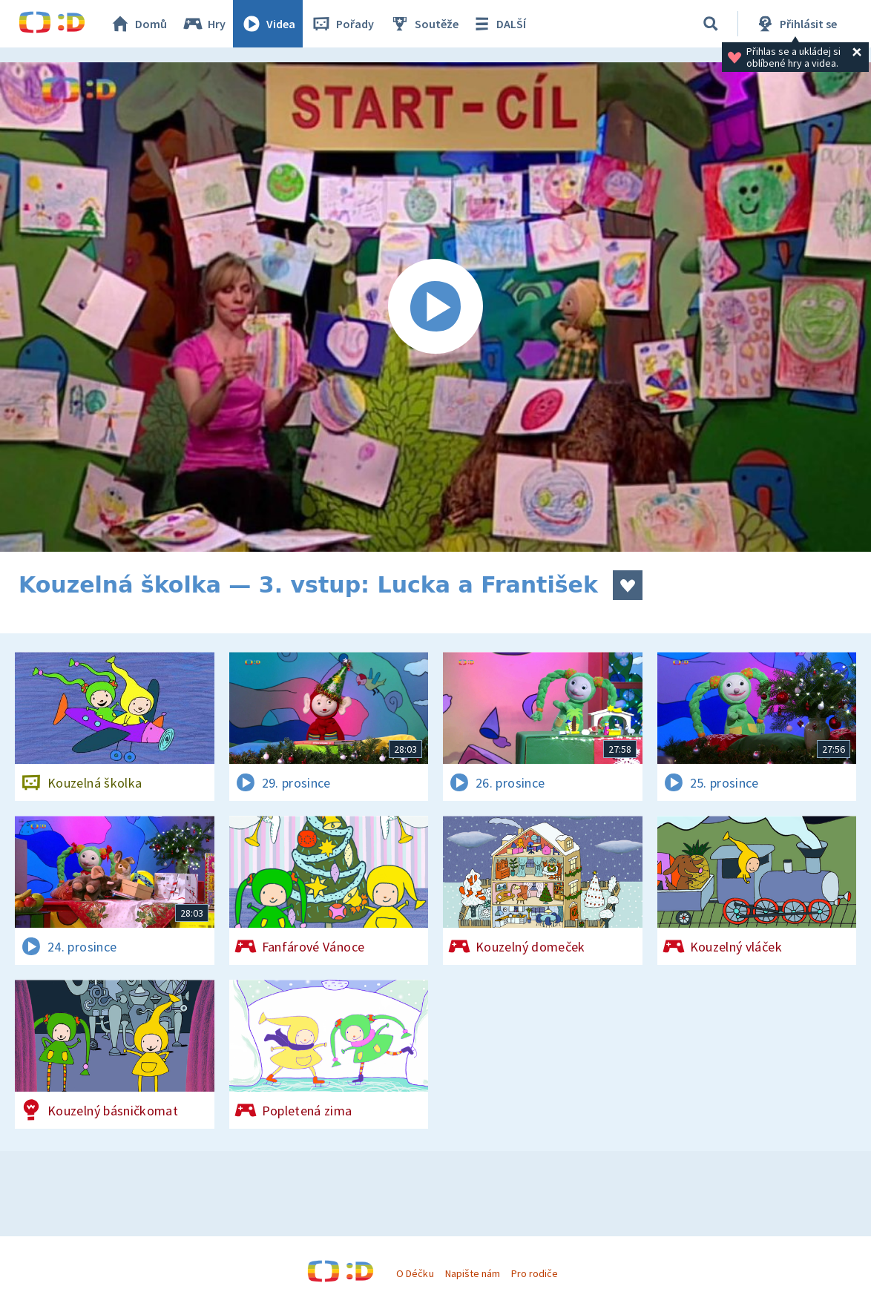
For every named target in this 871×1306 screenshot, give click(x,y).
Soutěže (423, 24)
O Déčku (414, 1273)
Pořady (342, 24)
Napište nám (472, 1273)
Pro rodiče (534, 1273)
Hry (204, 24)
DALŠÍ (498, 24)
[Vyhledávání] (710, 23)
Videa (267, 24)
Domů (138, 24)
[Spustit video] (435, 307)
